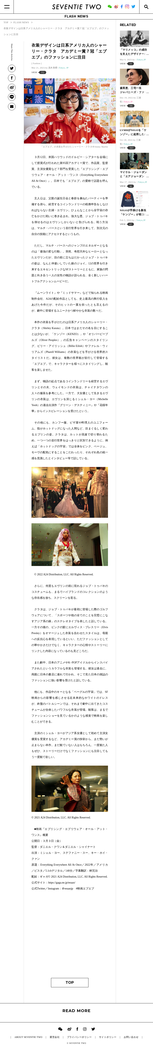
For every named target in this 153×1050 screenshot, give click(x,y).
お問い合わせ (131, 1037)
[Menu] (7, 6)
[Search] (146, 6)
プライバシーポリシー (79, 1037)
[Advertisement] (69, 936)
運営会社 (55, 1037)
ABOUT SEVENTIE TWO (28, 1037)
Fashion (36, 63)
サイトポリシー (107, 1037)
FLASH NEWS (76, 16)
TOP (70, 982)
